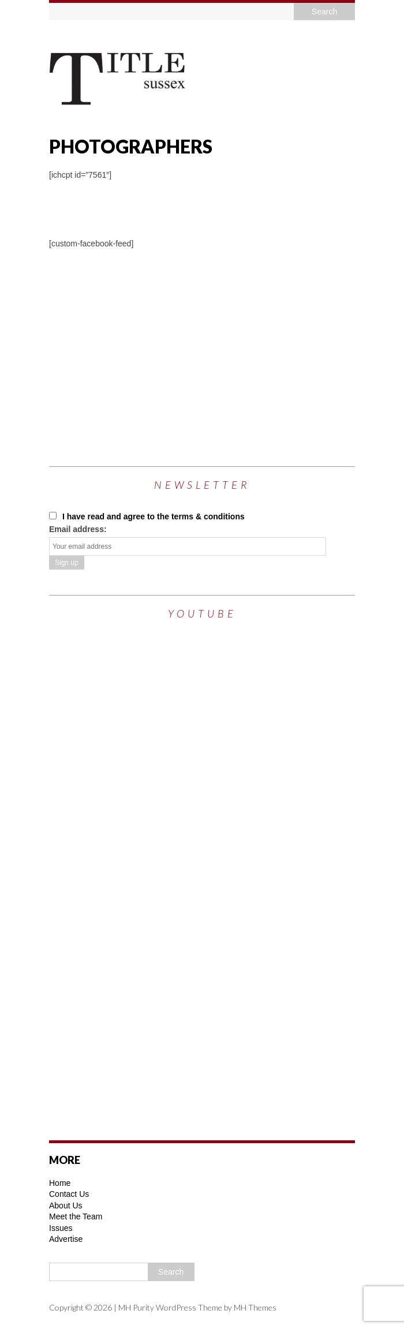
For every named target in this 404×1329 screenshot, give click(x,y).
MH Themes (255, 1307)
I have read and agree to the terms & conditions (147, 516)
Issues (60, 1228)
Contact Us (69, 1194)
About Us (66, 1205)
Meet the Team (75, 1216)
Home (59, 1183)
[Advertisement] (226, 348)
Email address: (78, 529)
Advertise (66, 1239)
